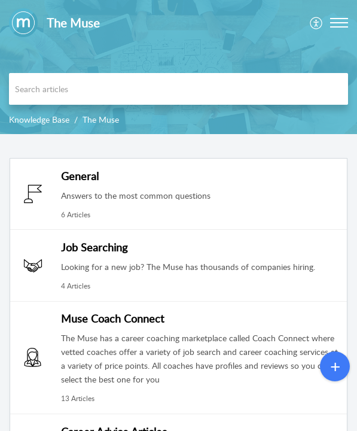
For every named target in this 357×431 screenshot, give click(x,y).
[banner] (178, 67)
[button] (316, 23)
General (80, 176)
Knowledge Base (39, 119)
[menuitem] (316, 23)
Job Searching (94, 247)
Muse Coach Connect (112, 318)
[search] (178, 89)
